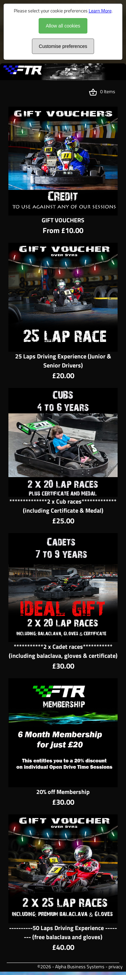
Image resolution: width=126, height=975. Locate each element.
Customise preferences (63, 46)
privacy (116, 966)
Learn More (100, 10)
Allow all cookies (63, 25)
